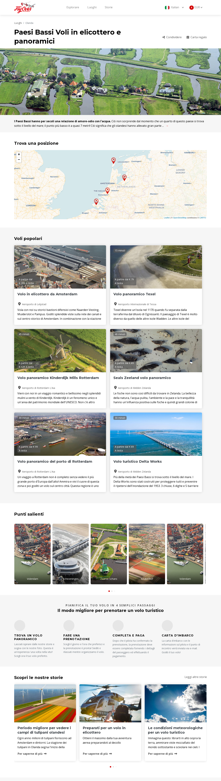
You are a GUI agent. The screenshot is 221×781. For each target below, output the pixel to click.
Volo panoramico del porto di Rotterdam (110, 380)
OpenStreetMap (179, 218)
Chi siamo (121, 726)
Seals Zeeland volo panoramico (34, 380)
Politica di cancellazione (175, 738)
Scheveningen (70, 495)
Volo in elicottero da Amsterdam (36, 296)
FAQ (163, 726)
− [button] (19, 160)
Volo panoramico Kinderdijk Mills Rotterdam (174, 296)
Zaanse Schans (108, 495)
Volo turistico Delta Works (173, 378)
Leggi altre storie (196, 592)
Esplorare (72, 7)
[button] (109, 506)
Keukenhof (147, 495)
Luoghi (92, 7)
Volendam (32, 495)
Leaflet (167, 218)
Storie (109, 7)
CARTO (202, 218)
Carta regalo (196, 37)
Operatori (121, 738)
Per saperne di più (32, 669)
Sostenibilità (168, 743)
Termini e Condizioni (128, 743)
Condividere (172, 37)
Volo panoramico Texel (104, 294)
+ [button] (19, 154)
